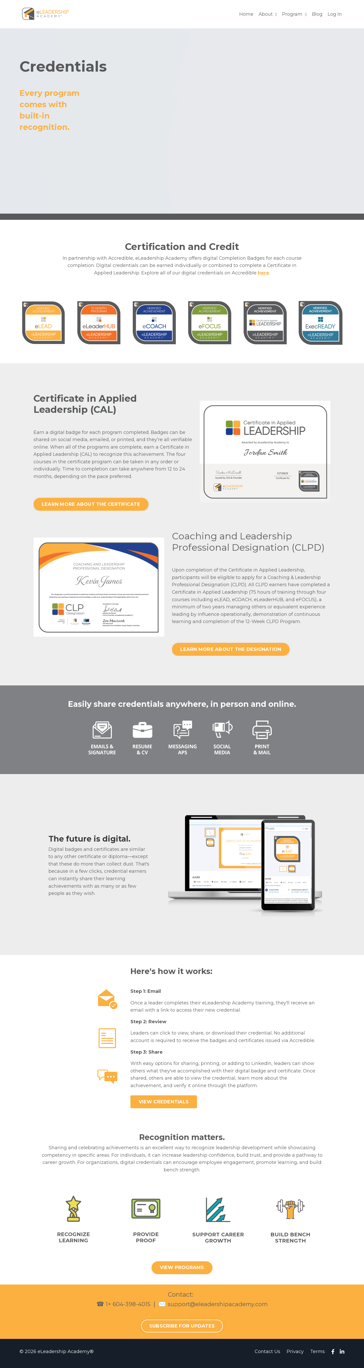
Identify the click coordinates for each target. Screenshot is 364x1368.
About (268, 14)
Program (294, 14)
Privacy (295, 1355)
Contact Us (267, 1355)
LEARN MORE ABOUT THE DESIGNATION (230, 651)
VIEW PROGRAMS (182, 1271)
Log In (335, 14)
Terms (317, 1355)
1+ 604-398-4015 (123, 1307)
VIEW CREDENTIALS (164, 1104)
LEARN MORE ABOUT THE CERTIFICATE (91, 505)
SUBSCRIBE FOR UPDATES (182, 1329)
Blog (317, 14)
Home (246, 14)
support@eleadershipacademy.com (220, 1307)
